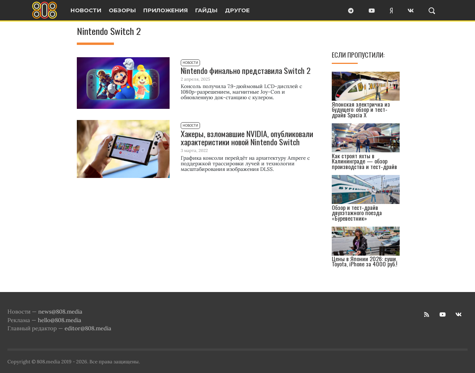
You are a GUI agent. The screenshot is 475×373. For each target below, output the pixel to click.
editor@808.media (88, 328)
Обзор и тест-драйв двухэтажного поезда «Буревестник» (357, 213)
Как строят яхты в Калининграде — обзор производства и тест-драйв (364, 161)
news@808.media (60, 311)
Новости (190, 63)
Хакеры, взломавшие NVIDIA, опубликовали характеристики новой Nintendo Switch (247, 137)
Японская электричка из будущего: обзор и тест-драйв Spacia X (361, 109)
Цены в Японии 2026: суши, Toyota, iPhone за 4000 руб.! (364, 261)
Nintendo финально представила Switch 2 (246, 70)
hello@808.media (59, 320)
